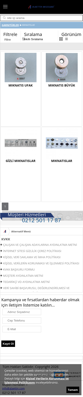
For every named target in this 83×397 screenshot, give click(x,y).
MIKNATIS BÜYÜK (61, 85)
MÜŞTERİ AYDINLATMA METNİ (23, 276)
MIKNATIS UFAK (20, 85)
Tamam (73, 389)
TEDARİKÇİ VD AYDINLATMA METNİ (26, 282)
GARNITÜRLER (10, 25)
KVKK (5, 239)
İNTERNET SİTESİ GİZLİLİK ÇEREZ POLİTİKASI (32, 251)
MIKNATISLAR (61, 160)
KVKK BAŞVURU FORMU (19, 269)
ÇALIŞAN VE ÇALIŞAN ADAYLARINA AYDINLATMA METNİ (40, 245)
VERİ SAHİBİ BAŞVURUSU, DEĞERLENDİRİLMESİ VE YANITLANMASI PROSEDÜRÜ (34, 288)
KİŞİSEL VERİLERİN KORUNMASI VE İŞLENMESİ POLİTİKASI (41, 263)
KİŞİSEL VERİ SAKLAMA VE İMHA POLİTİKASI (31, 257)
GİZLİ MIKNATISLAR (21, 160)
